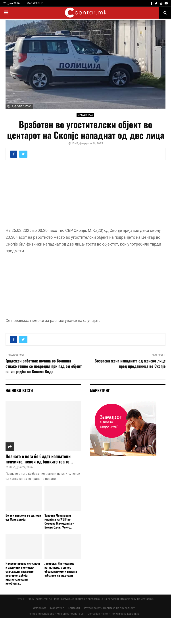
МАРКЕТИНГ (35, 3)
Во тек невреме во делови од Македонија (23, 517)
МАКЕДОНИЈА (85, 115)
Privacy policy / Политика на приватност (109, 608)
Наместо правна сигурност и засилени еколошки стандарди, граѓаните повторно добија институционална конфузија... (23, 573)
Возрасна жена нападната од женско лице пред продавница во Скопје (129, 363)
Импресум (39, 608)
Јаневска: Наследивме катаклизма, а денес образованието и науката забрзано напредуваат (60, 569)
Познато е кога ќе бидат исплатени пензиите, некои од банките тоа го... (39, 459)
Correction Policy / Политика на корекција (114, 613)
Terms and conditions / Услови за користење (55, 613)
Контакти (74, 608)
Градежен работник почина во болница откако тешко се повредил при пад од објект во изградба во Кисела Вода (44, 366)
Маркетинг (57, 608)
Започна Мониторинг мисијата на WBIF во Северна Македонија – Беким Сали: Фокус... (59, 521)
